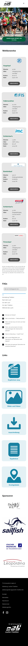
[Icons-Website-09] (14, 469)
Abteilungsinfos (6, 607)
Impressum (5, 600)
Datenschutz (5, 604)
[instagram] (7, 612)
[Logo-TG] (7, 1)
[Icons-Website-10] (14, 364)
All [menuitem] (3, 295)
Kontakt (4, 594)
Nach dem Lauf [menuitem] (6, 300)
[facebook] (3, 612)
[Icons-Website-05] (14, 416)
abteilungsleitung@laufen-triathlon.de (12, 589)
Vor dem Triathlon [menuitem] (7, 305)
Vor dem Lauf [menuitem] (6, 302)
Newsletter (5, 597)
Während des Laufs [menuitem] (7, 308)
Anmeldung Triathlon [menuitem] (8, 297)
